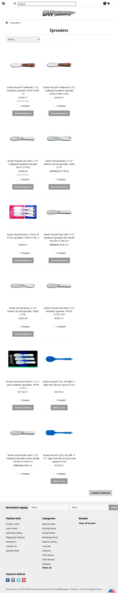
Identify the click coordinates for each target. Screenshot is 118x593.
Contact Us (11, 546)
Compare (25, 105)
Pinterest (24, 580)
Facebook (8, 580)
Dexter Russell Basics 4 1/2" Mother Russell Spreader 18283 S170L (23, 311)
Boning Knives (49, 528)
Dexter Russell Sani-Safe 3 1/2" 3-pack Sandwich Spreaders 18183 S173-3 (23, 384)
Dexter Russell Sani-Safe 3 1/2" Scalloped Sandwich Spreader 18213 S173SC (23, 164)
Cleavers (46, 550)
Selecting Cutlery (14, 532)
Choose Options (23, 113)
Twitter (18, 580)
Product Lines (13, 523)
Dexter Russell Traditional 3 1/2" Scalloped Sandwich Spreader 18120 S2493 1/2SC (59, 90)
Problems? (11, 541)
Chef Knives (48, 555)
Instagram (13, 580)
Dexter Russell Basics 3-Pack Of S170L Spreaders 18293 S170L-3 (23, 236)
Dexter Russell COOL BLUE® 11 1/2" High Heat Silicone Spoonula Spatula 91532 (59, 458)
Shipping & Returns (15, 537)
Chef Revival (48, 559)
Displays (46, 563)
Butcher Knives (49, 541)
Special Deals (12, 550)
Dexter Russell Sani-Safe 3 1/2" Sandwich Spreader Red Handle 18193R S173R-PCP (59, 237)
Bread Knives (48, 532)
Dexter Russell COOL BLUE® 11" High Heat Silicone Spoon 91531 (59, 383)
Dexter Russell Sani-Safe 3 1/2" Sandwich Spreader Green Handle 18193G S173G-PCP (22, 458)
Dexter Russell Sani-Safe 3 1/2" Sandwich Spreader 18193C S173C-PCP (59, 311)
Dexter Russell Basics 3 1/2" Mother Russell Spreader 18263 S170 (59, 164)
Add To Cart (59, 407)
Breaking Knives (50, 537)
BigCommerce (96, 589)
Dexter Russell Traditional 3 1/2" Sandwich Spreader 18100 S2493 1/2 (23, 90)
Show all (46, 567)
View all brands (87, 523)
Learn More (12, 528)
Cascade (46, 546)
